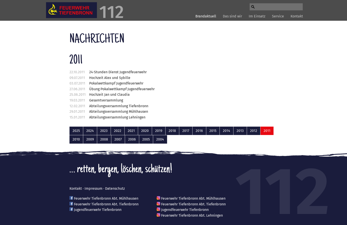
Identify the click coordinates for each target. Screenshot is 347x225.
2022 (117, 131)
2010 (76, 139)
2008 (104, 139)
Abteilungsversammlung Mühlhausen (118, 111)
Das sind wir (232, 16)
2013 (240, 131)
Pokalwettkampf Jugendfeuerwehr (116, 83)
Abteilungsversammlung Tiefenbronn (118, 106)
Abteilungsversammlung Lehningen (117, 117)
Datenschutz (115, 188)
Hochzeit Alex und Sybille (109, 78)
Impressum (93, 188)
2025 (76, 131)
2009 (90, 139)
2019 (158, 131)
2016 (199, 131)
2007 (118, 139)
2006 (132, 139)
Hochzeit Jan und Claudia (109, 94)
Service (278, 16)
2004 (160, 139)
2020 (145, 131)
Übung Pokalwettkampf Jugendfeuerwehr (122, 89)
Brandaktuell (205, 16)
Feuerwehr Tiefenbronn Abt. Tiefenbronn (106, 204)
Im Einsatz (257, 16)
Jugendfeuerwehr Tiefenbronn (97, 210)
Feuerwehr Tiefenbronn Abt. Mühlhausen (106, 198)
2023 (104, 131)
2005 (146, 139)
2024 (90, 131)
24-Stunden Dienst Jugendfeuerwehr (118, 72)
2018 (172, 131)
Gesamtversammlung (106, 100)
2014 (226, 131)
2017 (185, 131)
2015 (212, 131)
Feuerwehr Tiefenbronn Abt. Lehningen (192, 215)
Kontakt (297, 16)
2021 (131, 131)
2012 (253, 131)
